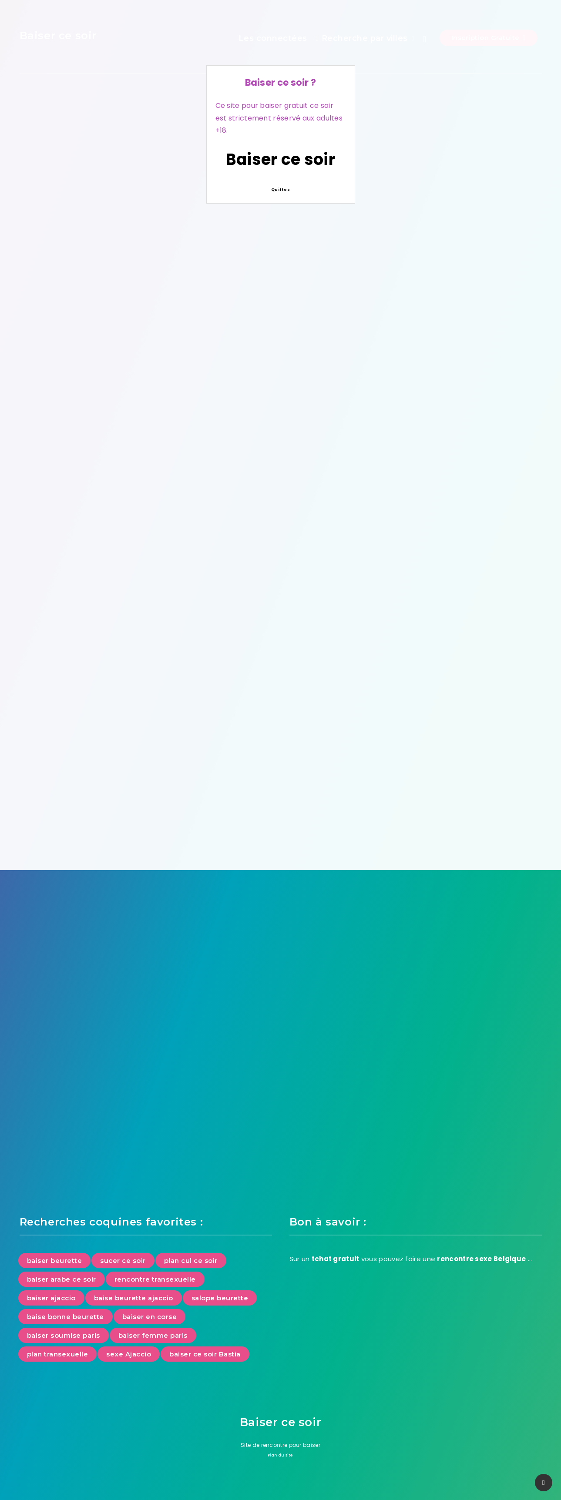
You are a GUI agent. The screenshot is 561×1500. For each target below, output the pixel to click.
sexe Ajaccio (128, 1354)
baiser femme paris (153, 1335)
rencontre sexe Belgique (481, 1258)
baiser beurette (54, 1260)
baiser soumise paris (63, 1335)
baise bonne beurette (65, 1316)
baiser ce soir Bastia (205, 1354)
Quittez (280, 189)
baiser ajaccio (51, 1298)
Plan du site (280, 1455)
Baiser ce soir (280, 159)
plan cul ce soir (191, 1260)
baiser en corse (149, 1316)
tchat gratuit (335, 1258)
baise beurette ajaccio (133, 1298)
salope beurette (220, 1298)
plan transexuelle (57, 1354)
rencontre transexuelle (155, 1279)
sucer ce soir (123, 1260)
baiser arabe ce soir (61, 1279)
